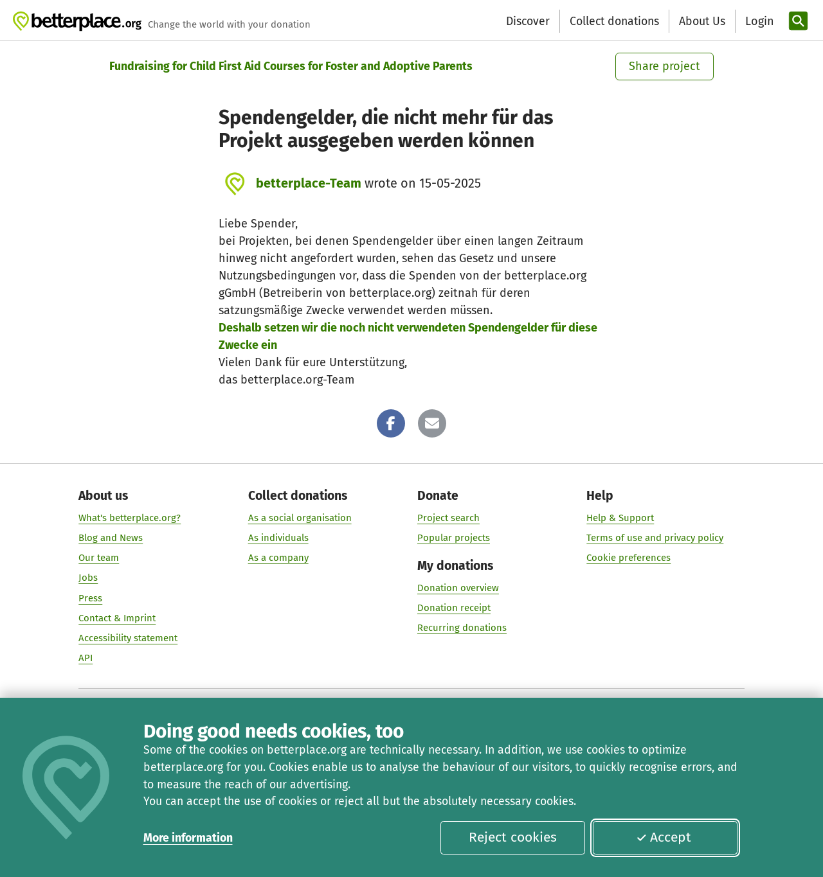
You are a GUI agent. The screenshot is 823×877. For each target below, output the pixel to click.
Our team (98, 558)
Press (90, 598)
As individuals (278, 538)
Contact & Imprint (117, 618)
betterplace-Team (308, 183)
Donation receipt (454, 608)
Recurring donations (462, 628)
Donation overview (458, 588)
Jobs (88, 578)
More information (188, 838)
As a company (278, 558)
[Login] (758, 21)
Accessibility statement (127, 638)
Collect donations (614, 21)
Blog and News (110, 538)
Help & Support (620, 518)
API (85, 658)
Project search (448, 518)
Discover (528, 21)
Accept (663, 837)
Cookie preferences (628, 558)
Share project (664, 66)
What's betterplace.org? (129, 518)
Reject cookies (513, 837)
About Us (702, 21)
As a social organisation (300, 518)
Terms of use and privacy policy (654, 538)
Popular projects (453, 538)
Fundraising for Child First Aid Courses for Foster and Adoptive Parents (291, 66)
